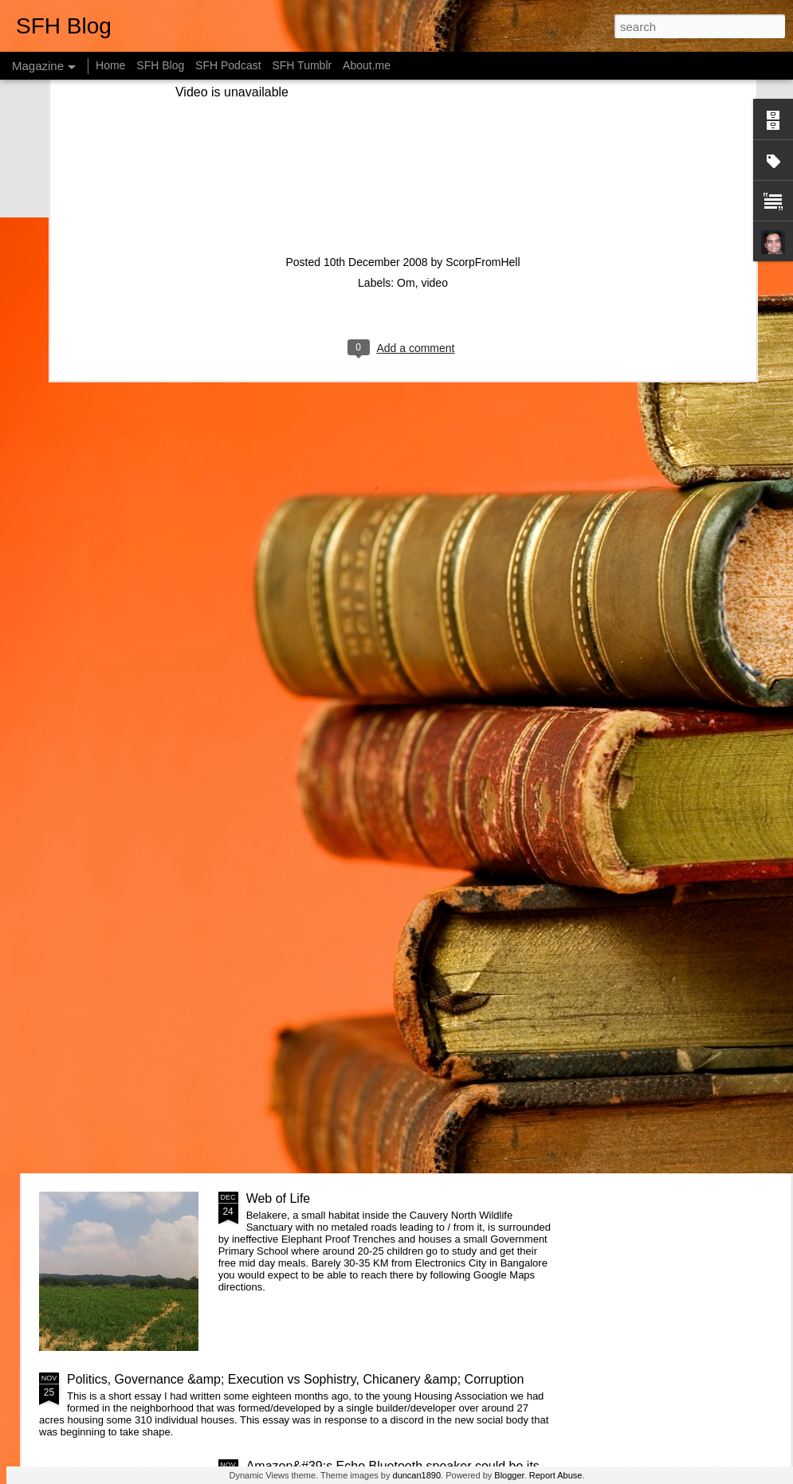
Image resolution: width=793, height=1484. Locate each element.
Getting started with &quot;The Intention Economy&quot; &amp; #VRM (358, 844)
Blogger (509, 1475)
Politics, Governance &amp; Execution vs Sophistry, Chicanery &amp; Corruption (295, 1379)
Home (110, 65)
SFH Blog (160, 65)
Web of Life (278, 1198)
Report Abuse (556, 1475)
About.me (367, 65)
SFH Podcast (228, 65)
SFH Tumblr (302, 65)
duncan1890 (417, 1475)
